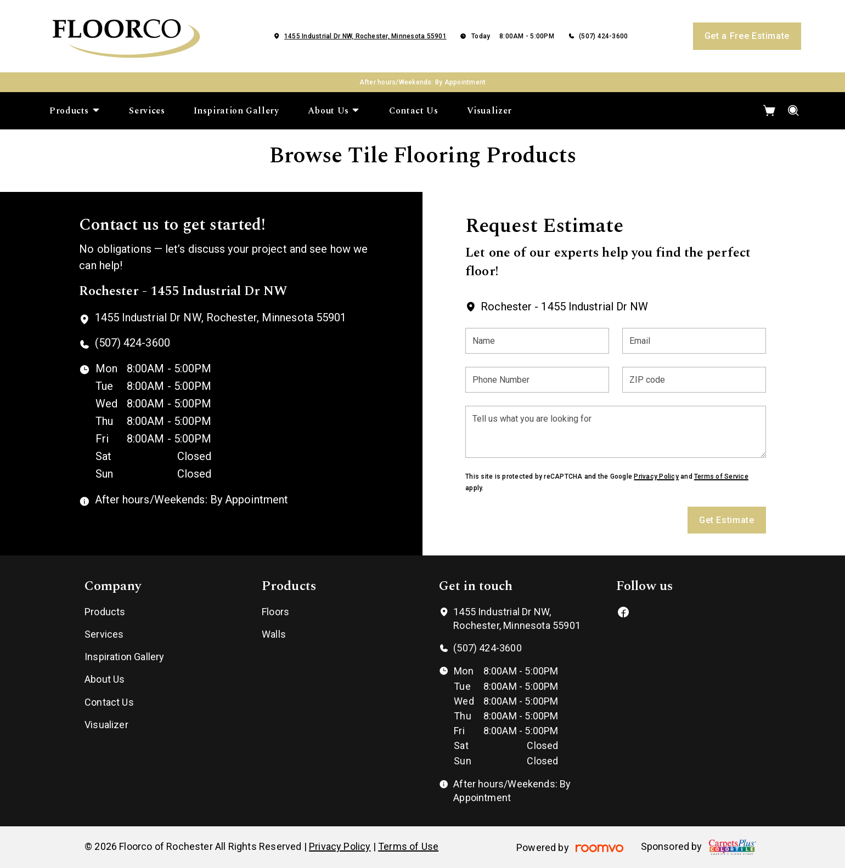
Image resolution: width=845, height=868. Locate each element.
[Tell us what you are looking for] (615, 432)
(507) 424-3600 (603, 36)
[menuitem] (75, 110)
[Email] (694, 341)
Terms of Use (408, 846)
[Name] (537, 341)
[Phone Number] (537, 380)
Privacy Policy (656, 476)
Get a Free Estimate (747, 36)
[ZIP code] (694, 380)
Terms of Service (721, 476)
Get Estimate (726, 520)
